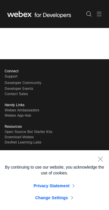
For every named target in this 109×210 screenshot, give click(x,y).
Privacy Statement (52, 187)
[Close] (100, 160)
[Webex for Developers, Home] (46, 14)
